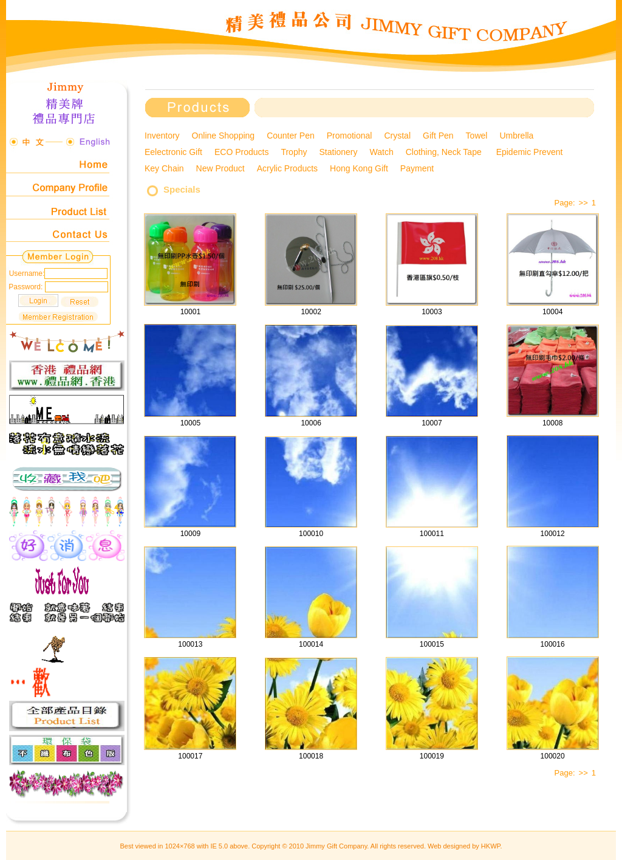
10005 (190, 423)
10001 (190, 312)
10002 (311, 312)
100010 (311, 533)
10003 (432, 312)
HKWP (491, 846)
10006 (311, 423)
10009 (190, 533)
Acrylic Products (287, 168)
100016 (553, 644)
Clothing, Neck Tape (445, 152)
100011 (432, 533)
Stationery (338, 152)
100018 (311, 756)
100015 (432, 644)
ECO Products (241, 152)
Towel (477, 135)
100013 (190, 644)
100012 (553, 533)
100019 (432, 756)
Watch (382, 152)
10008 (552, 423)
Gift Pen (438, 135)
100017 (190, 756)
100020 (553, 756)
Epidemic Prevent (531, 152)
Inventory (162, 135)
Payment (417, 168)
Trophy (294, 152)
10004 (552, 312)
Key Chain (164, 168)
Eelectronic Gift (173, 152)
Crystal (397, 135)
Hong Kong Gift (359, 168)
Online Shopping (223, 135)
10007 (432, 423)
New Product (220, 168)
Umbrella (516, 135)
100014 (311, 644)
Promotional (349, 135)
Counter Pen (291, 135)
